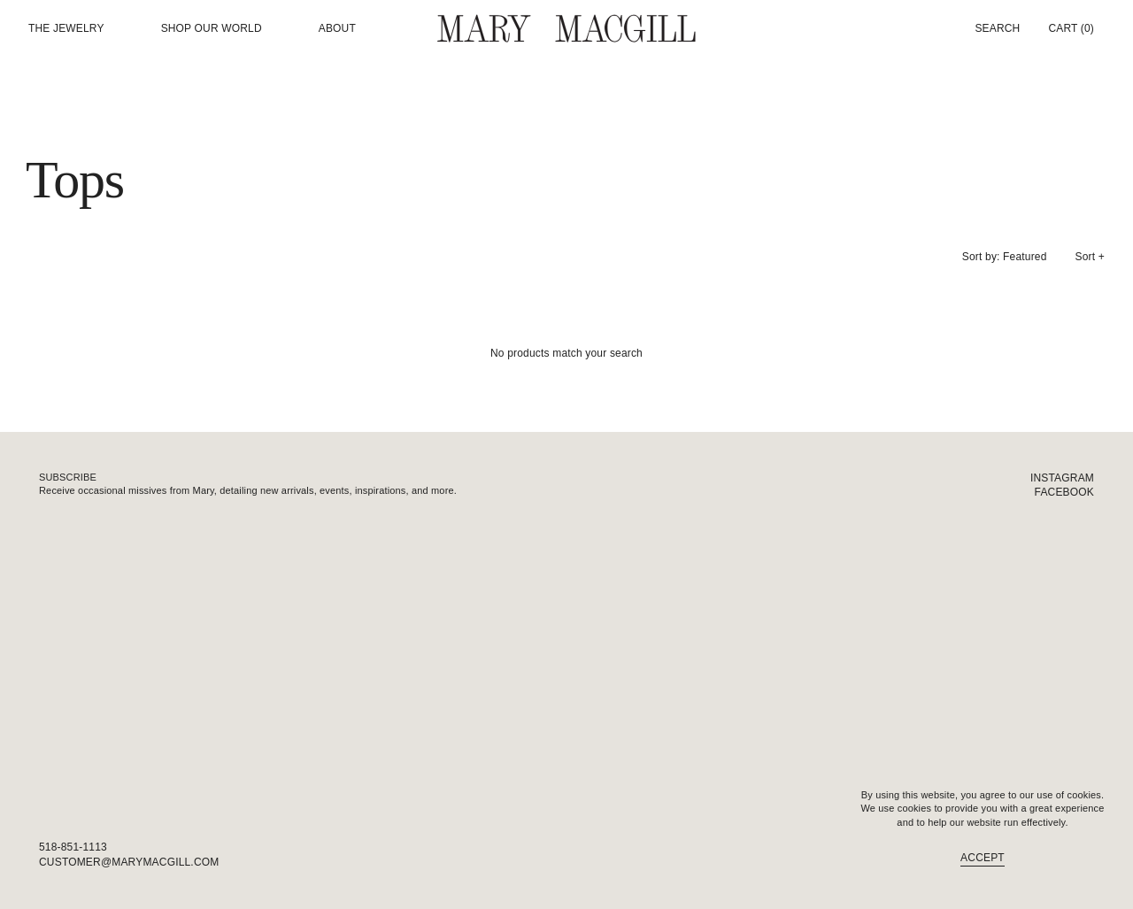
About (337, 29)
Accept (982, 857)
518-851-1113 (73, 847)
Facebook (1064, 492)
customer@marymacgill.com (129, 862)
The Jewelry (66, 29)
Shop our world (211, 29)
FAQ (1083, 862)
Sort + (1090, 256)
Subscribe (67, 477)
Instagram (1062, 478)
